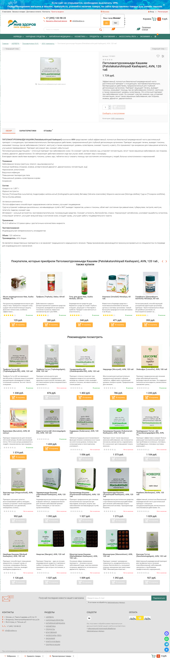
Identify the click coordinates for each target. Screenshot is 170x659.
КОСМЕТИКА (80, 36)
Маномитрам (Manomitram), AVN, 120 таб (118, 555)
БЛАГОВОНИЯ (109, 36)
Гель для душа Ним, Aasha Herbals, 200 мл (81, 298)
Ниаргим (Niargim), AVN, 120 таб (50, 554)
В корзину (20, 325)
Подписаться (159, 598)
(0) (10, 388)
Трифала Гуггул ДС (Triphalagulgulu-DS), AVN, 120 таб (18, 370)
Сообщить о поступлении (113, 113)
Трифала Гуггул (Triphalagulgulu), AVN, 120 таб (51, 370)
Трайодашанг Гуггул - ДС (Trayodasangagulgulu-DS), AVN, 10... (150, 433)
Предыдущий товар (11, 49)
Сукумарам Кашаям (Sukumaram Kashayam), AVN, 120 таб (117, 432)
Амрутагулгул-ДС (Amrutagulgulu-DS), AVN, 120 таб (51, 432)
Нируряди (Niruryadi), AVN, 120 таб (118, 369)
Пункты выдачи (57, 12)
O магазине (6, 12)
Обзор (9, 131)
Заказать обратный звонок (56, 21)
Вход (151, 12)
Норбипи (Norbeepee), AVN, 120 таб (150, 493)
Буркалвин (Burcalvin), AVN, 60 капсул (16, 432)
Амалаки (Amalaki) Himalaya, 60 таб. (116, 298)
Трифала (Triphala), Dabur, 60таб (50, 297)
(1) (10, 315)
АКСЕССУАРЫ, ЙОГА (127, 36)
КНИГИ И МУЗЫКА (53, 641)
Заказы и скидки (18, 12)
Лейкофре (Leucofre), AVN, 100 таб (151, 369)
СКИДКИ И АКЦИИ (53, 644)
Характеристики (27, 131)
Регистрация (163, 12)
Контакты (46, 12)
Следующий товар (159, 49)
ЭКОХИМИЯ (145, 36)
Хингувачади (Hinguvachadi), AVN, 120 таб (18, 493)
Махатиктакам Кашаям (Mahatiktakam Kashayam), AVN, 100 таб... (84, 556)
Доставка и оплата (33, 12)
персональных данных (116, 602)
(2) (43, 315)
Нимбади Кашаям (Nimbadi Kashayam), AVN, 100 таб (15, 555)
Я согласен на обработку (105, 602)
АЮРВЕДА (17, 36)
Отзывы (48, 130)
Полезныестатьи (146, 28)
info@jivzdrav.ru (78, 21)
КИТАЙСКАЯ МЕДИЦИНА (60, 36)
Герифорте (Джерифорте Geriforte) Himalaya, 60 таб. (147, 298)
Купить (121, 107)
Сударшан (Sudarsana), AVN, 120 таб (84, 432)
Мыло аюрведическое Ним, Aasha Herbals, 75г (18, 298)
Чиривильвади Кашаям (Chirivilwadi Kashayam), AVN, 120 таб (51, 494)
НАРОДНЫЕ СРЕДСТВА (35, 36)
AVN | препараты (117, 118)
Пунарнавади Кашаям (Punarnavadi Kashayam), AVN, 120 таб (85, 494)
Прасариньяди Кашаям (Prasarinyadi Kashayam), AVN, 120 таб (118, 494)
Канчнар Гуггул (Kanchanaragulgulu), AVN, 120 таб (151, 555)
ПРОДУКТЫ (94, 36)
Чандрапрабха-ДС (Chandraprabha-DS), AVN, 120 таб (84, 370)
